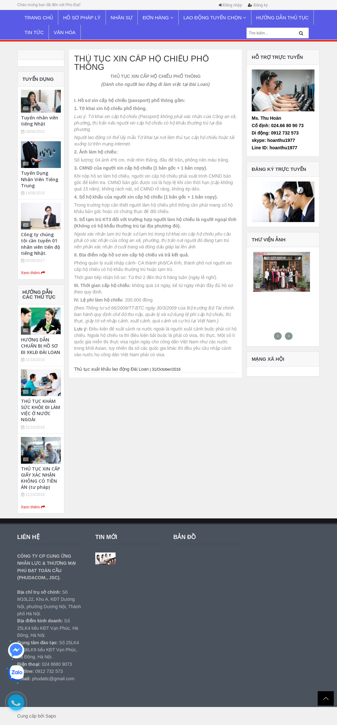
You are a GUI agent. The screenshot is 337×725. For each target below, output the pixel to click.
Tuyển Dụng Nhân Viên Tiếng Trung (39, 179)
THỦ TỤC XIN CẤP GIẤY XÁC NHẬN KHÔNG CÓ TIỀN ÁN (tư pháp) (40, 478)
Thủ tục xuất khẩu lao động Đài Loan (111, 369)
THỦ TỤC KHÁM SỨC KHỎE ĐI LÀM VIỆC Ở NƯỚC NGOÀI (40, 410)
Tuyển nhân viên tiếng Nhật (39, 121)
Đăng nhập (232, 5)
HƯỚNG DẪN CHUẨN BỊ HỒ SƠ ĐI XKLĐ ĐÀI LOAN (40, 346)
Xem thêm (33, 272)
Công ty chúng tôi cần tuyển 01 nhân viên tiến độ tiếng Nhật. (40, 243)
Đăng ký (261, 5)
